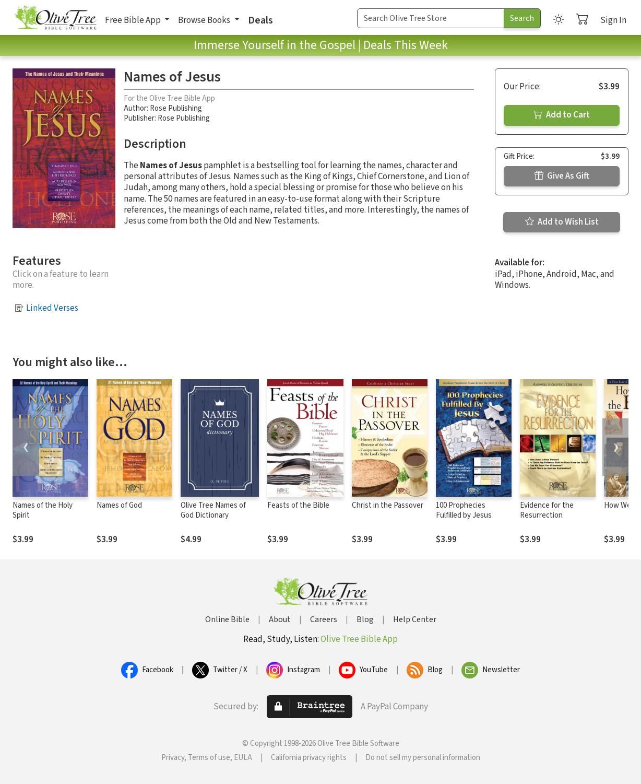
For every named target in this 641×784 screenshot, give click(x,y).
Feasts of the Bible (298, 505)
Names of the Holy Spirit (43, 510)
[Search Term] (430, 18)
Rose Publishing (176, 108)
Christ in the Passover (387, 505)
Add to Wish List (562, 222)
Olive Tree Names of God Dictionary (213, 510)
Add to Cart (561, 115)
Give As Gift (562, 176)
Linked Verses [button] (52, 308)
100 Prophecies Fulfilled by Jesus (464, 510)
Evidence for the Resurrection (547, 510)
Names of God (119, 505)
